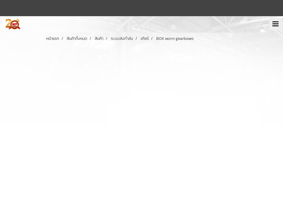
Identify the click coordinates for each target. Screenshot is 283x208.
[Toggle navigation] (275, 24)
